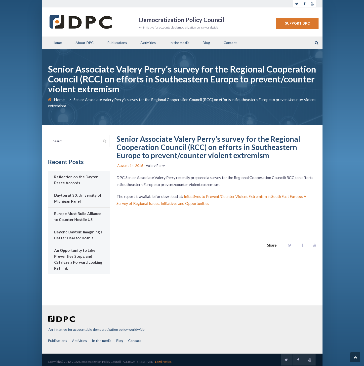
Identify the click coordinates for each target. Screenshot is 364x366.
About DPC (85, 42)
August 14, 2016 (130, 165)
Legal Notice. (163, 362)
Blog (206, 42)
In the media (179, 42)
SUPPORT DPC (297, 23)
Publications (117, 42)
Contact (230, 42)
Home (57, 42)
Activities (148, 42)
